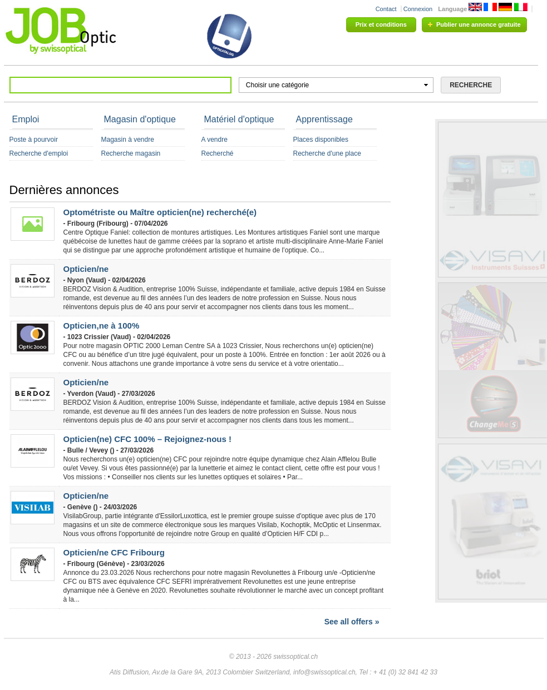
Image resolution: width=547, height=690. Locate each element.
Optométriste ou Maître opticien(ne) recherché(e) (160, 212)
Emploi (26, 119)
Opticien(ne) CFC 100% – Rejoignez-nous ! (147, 439)
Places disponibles (320, 139)
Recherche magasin (131, 153)
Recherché (217, 153)
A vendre (214, 139)
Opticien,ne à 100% (101, 325)
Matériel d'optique (239, 119)
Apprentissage (324, 119)
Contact (386, 9)
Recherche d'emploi (38, 153)
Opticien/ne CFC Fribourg (114, 552)
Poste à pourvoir (33, 139)
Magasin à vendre (127, 139)
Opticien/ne (86, 269)
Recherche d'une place (327, 153)
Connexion (418, 9)
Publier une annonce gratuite (478, 24)
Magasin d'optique (140, 119)
